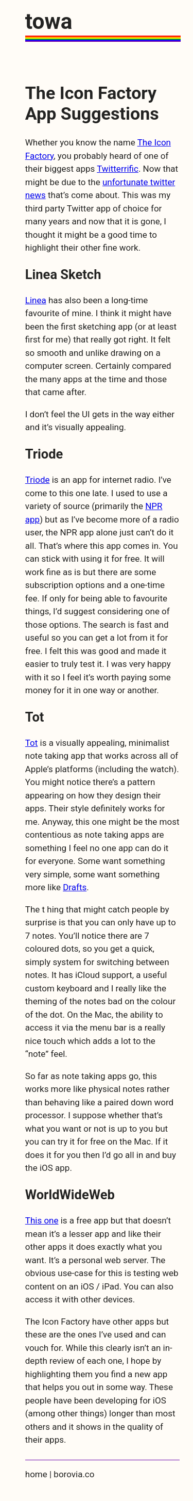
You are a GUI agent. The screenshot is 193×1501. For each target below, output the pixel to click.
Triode (37, 480)
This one (42, 1220)
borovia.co (74, 1474)
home (36, 1474)
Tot (31, 743)
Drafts (74, 887)
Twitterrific (117, 169)
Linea (35, 300)
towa (49, 21)
